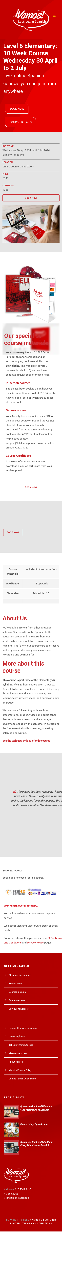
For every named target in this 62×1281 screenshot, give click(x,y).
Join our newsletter (18, 1008)
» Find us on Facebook (16, 1197)
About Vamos (16, 1061)
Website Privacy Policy (20, 1070)
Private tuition (16, 983)
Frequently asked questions (23, 1028)
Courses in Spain (17, 992)
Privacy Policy (35, 942)
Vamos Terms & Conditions (22, 1078)
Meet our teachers (18, 1053)
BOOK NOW (16, 108)
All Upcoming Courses (20, 975)
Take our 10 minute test (21, 1045)
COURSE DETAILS (20, 122)
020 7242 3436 (23, 1189)
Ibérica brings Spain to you (34, 1124)
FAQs (50, 938)
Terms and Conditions (37, 1223)
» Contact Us (11, 1193)
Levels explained (17, 1036)
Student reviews (17, 1000)
